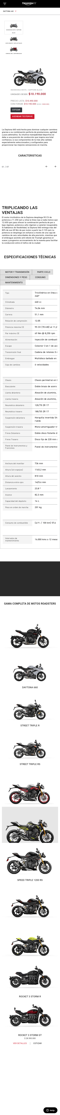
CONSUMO (40, 277)
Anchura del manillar (14, 464)
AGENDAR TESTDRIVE (22, 117)
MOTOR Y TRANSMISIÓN (17, 272)
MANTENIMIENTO (14, 282)
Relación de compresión (16, 321)
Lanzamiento (11, 489)
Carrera (8, 315)
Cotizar (37, 1043)
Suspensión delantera (15, 418)
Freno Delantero (12, 433)
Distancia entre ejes (14, 482)
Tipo (7, 293)
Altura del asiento (13, 476)
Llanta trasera (11, 399)
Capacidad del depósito (15, 501)
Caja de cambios (12, 365)
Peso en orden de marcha (16, 508)
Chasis (8, 380)
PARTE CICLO (43, 272)
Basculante (10, 387)
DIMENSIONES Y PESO (16, 277)
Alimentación (11, 340)
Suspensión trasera (14, 427)
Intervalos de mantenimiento (12, 539)
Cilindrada (10, 302)
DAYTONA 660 (10, 11)
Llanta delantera (12, 393)
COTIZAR (16, 110)
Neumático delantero (14, 405)
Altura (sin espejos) (14, 470)
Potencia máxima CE (14, 327)
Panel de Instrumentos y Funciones (16, 447)
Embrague (10, 359)
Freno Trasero (11, 440)
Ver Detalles (20, 1043)
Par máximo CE (12, 334)
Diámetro (9, 308)
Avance (8, 495)
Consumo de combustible (16, 523)
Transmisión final (13, 352)
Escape (8, 346)
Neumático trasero (13, 412)
